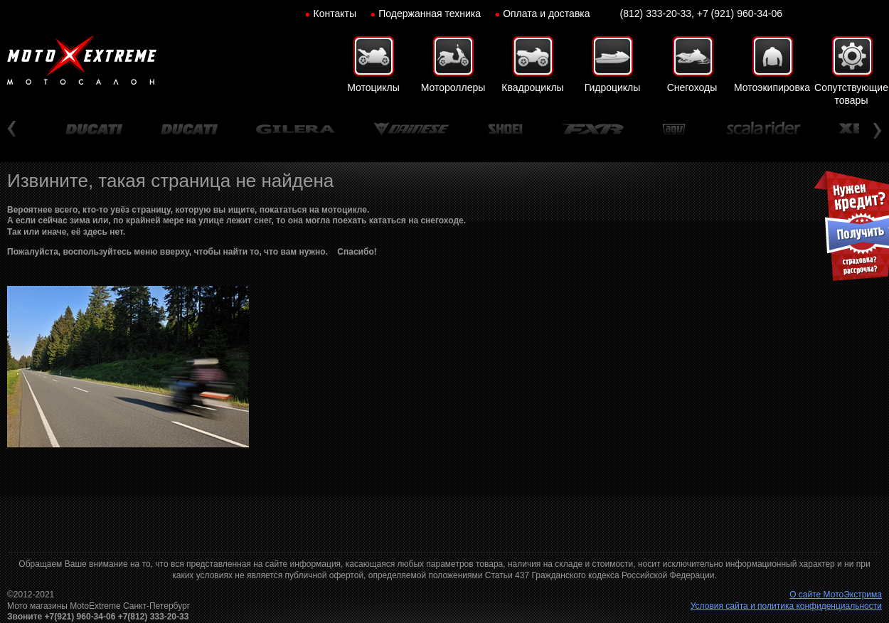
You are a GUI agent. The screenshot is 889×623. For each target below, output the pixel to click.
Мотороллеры (453, 87)
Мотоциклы (373, 87)
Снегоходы (692, 87)
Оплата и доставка (546, 13)
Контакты (335, 13)
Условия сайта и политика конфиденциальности (786, 606)
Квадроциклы (532, 87)
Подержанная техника (429, 13)
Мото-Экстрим (81, 60)
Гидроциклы (613, 87)
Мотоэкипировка (771, 87)
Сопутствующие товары (851, 94)
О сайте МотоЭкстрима (835, 595)
